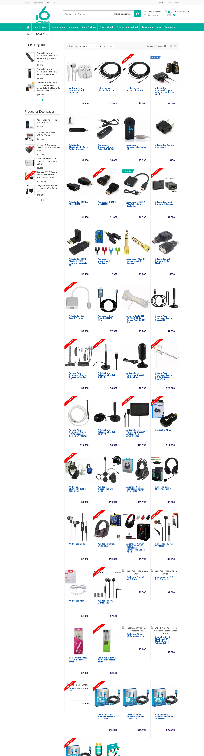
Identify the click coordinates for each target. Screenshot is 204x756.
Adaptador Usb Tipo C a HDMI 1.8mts (105, 288)
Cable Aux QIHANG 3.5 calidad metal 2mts (107, 569)
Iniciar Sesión (174, 3)
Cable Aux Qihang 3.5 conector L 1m (135, 568)
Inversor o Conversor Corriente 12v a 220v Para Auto (48, 148)
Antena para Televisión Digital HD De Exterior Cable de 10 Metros (79, 382)
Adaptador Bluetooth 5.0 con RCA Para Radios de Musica (164, 91)
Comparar (151, 15)
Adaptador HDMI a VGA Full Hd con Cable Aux (135, 194)
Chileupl (31, 749)
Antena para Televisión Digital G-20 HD (106, 334)
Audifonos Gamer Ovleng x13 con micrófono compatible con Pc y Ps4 (135, 477)
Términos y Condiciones (36, 728)
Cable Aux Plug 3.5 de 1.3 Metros (164, 521)
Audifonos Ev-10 (77, 473)
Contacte (68, 715)
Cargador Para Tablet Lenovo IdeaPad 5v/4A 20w (47, 188)
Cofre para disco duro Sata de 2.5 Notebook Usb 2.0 (47, 161)
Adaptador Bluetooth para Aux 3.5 (47, 121)
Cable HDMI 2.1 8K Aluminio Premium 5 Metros (107, 663)
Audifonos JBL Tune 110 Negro (164, 474)
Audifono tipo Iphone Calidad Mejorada (76, 90)
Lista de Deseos (151, 724)
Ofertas (107, 728)
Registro (161, 3)
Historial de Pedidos (153, 719)
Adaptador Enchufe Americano (164, 146)
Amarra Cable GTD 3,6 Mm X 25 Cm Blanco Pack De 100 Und (135, 289)
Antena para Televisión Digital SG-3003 (106, 381)
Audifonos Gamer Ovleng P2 (106, 474)
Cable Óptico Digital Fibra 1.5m (106, 89)
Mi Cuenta (51, 3)
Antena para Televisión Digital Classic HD (163, 288)
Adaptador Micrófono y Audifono (104, 241)
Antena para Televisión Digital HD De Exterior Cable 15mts (163, 335)
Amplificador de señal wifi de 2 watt (47, 133)
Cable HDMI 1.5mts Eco (78, 615)
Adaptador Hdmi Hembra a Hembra (164, 193)
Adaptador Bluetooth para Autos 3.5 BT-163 (106, 147)
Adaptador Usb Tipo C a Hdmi (76, 287)
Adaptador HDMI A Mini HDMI (107, 193)
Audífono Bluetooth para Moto (105, 428)
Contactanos (38, 3)
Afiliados (108, 724)
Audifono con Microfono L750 (163, 427)
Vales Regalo (110, 719)
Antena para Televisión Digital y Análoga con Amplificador (135, 382)
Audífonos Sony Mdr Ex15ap (105, 521)
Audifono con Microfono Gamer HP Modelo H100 (135, 428)
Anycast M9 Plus (163, 379)
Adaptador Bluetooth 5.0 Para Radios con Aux (78, 147)
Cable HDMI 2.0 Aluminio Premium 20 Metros (164, 616)
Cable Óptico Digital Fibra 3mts (135, 89)
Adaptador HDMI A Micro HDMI (78, 193)
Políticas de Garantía (34, 724)
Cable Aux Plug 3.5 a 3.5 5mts (135, 521)
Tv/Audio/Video (42, 34)
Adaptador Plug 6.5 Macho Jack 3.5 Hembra (136, 241)
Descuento (30, 715)
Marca (107, 715)
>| (94, 690)
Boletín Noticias (151, 728)
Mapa (66, 724)
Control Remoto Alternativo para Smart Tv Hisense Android (47, 72)
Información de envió (34, 719)
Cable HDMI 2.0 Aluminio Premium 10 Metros (106, 616)
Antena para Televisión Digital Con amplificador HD (77, 335)
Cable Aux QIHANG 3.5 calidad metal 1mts (78, 569)
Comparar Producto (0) (156, 46)
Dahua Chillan (30, 733)
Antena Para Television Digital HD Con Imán (135, 334)
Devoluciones (70, 719)
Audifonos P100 (76, 520)
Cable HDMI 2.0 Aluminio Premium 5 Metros (78, 663)
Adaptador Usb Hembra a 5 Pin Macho (162, 241)
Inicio (27, 3)
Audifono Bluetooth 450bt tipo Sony (77, 428)
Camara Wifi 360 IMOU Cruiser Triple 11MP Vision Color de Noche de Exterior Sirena (48, 86)
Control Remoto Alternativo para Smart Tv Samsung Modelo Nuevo (47, 57)
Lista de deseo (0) (153, 11)
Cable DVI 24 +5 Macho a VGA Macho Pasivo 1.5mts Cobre (162, 570)
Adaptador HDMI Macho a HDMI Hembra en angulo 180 (78, 242)
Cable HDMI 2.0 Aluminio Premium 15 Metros (135, 616)
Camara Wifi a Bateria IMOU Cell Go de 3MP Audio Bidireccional (47, 175)
